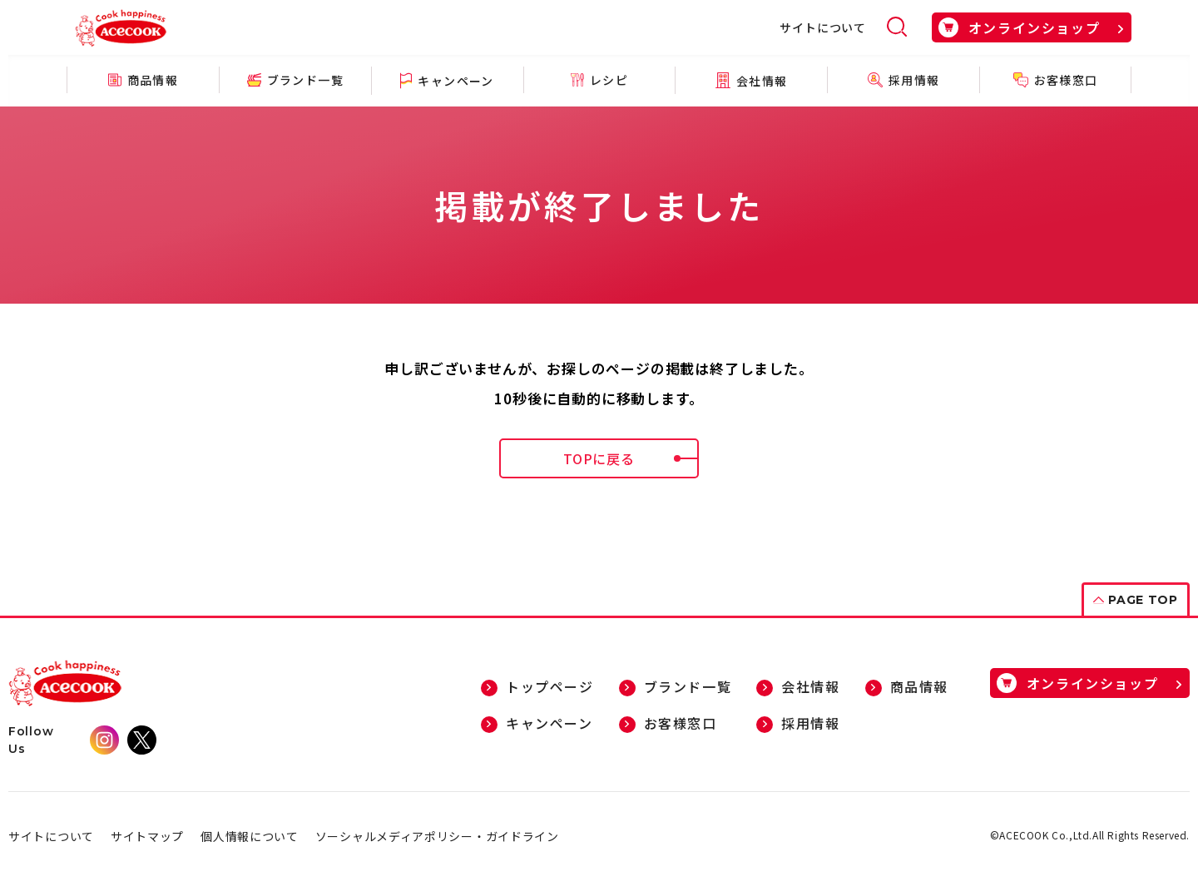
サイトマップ (147, 836)
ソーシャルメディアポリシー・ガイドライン (437, 836)
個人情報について (249, 836)
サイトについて (823, 27)
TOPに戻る (631, 458)
